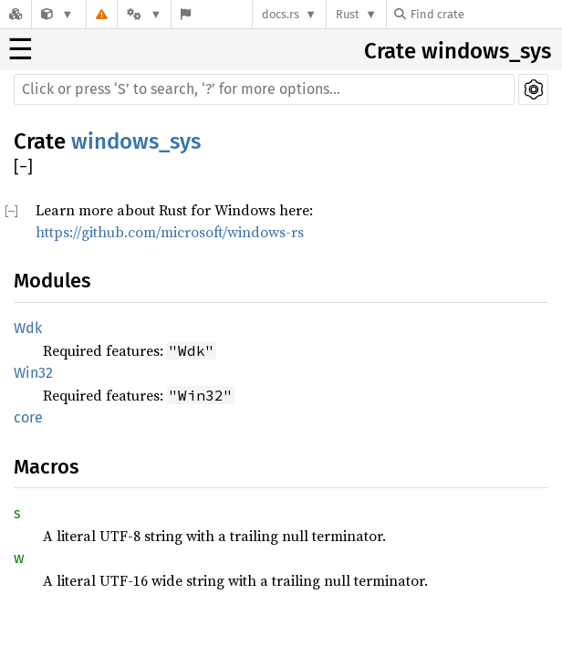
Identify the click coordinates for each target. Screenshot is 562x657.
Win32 (33, 372)
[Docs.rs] (15, 14)
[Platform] (144, 14)
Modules (52, 280)
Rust (347, 14)
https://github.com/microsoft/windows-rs (170, 232)
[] (23, 167)
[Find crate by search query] (485, 14)
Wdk (28, 328)
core (28, 417)
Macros (46, 466)
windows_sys (136, 141)
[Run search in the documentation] (264, 89)
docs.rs (280, 14)
